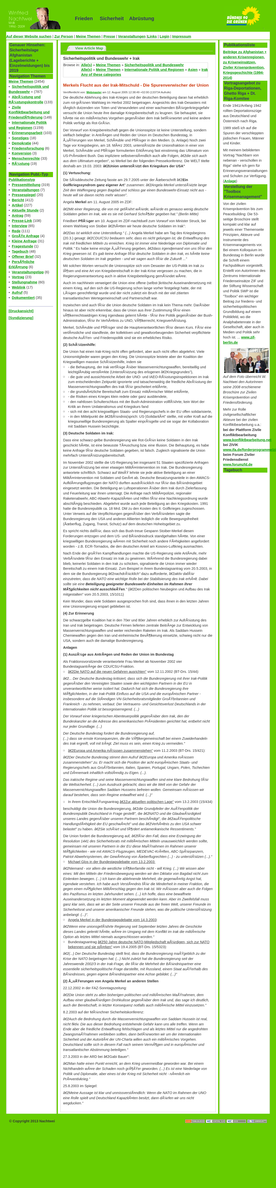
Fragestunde (22, 246)
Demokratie (21, 143)
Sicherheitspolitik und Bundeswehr (154, 65)
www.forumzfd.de (237, 464)
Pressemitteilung (26, 185)
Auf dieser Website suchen (29, 36)
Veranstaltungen (132, 36)
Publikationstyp (22, 180)
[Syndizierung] (21, 318)
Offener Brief (23, 257)
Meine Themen (88, 36)
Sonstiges (20, 138)
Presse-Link (22, 221)
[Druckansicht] (21, 311)
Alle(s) (86, 65)
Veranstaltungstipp (28, 272)
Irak (205, 70)
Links (152, 36)
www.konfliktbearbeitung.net (247, 440)
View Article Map (89, 48)
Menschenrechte (26, 158)
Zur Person (63, 36)
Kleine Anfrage (24, 241)
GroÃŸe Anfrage (25, 236)
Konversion (21, 153)
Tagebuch (20, 251)
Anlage (230, 181)
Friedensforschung (28, 148)
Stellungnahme (24, 282)
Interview (19, 226)
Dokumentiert (23, 298)
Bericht (18, 200)
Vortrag (18, 277)
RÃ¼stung (21, 164)
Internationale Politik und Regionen (154, 70)
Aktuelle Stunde (25, 210)
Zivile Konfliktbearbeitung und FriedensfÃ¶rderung (29, 112)
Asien (193, 70)
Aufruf (17, 292)
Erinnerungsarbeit (27, 133)
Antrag (17, 215)
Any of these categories (101, 75)
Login (164, 36)
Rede (16, 231)
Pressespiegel (24, 195)
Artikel (17, 205)
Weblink (18, 287)
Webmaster (94, 92)
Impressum (181, 36)
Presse (109, 36)
